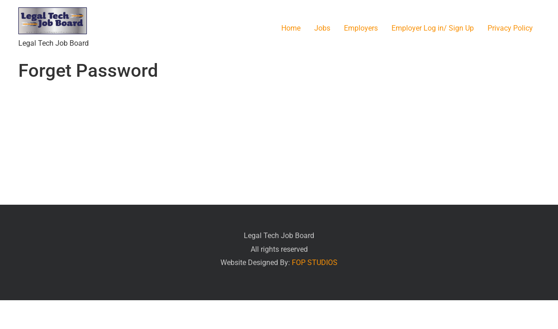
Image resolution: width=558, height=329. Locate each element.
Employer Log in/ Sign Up (433, 28)
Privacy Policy (510, 28)
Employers (361, 28)
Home (290, 28)
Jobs (322, 28)
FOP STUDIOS (315, 262)
